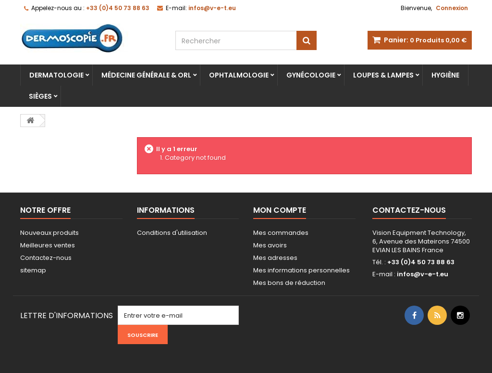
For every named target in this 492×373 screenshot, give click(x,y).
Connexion (452, 8)
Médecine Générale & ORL (146, 75)
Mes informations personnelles (301, 270)
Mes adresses (275, 257)
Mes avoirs (270, 245)
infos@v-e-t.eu (422, 274)
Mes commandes (280, 232)
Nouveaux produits (49, 232)
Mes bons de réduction (289, 282)
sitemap (33, 270)
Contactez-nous (46, 257)
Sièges (40, 96)
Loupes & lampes (383, 75)
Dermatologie (56, 75)
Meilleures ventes (47, 245)
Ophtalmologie (239, 75)
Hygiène (445, 75)
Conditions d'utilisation (172, 232)
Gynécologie (310, 75)
